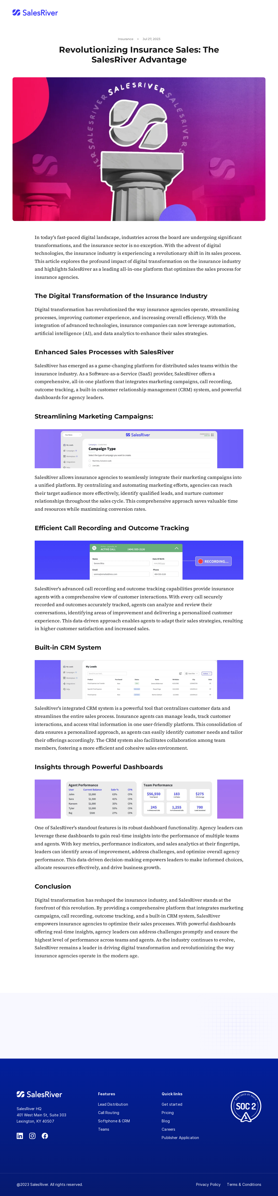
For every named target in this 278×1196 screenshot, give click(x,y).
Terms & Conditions (244, 1184)
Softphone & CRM (114, 1121)
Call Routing (108, 1112)
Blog (166, 1121)
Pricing (168, 1112)
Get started (172, 1104)
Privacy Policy (208, 1184)
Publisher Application (180, 1137)
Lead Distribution (113, 1104)
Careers (168, 1129)
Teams (104, 1129)
